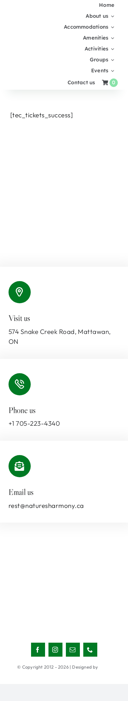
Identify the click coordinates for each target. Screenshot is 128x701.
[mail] (73, 650)
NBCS (105, 667)
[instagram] (55, 650)
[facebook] (38, 650)
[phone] (90, 650)
